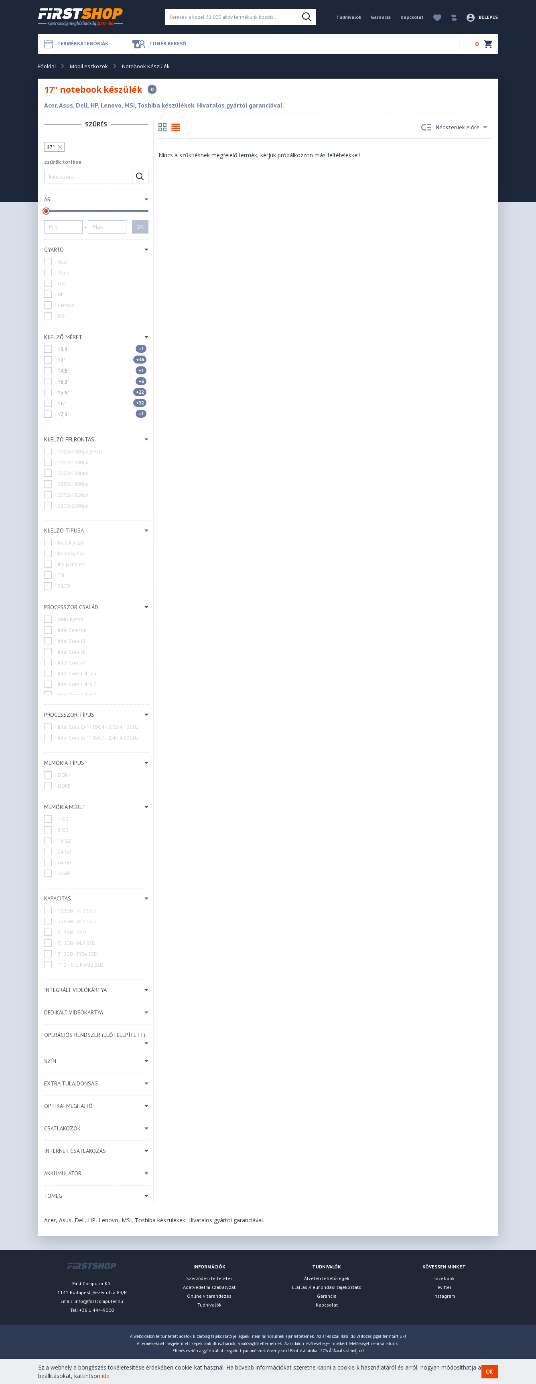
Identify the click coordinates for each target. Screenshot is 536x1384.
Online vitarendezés (209, 1296)
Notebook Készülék (146, 66)
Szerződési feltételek (209, 1278)
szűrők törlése (62, 162)
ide (106, 1376)
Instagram (444, 1296)
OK (140, 226)
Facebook (444, 1278)
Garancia (381, 17)
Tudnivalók (348, 17)
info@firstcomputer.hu (99, 1301)
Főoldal (47, 66)
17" (51, 147)
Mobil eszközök (89, 66)
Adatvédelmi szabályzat (209, 1287)
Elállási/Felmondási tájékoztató (326, 1287)
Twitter (444, 1287)
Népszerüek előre (454, 127)
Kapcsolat (412, 17)
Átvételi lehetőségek (326, 1278)
